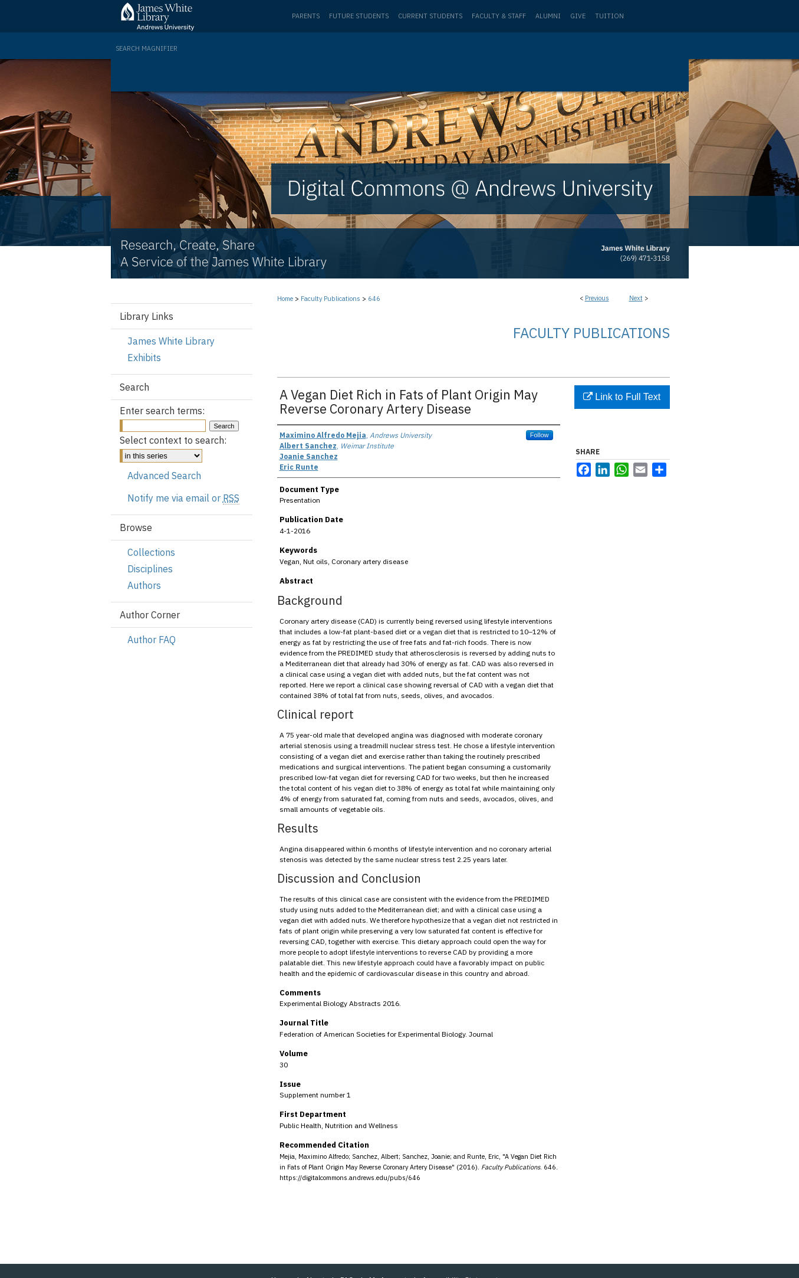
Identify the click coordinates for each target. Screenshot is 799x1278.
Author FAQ (151, 639)
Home (285, 298)
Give (578, 16)
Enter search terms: (162, 411)
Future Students (359, 16)
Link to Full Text (621, 397)
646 (374, 298)
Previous (597, 298)
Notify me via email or (183, 498)
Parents (306, 16)
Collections (151, 552)
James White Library (171, 341)
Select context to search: (173, 440)
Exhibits (144, 357)
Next (636, 298)
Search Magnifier (146, 48)
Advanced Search (164, 475)
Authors (144, 585)
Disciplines (150, 569)
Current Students (430, 16)
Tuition (609, 16)
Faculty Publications (330, 298)
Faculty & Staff (499, 16)
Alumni (548, 16)
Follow (539, 434)
